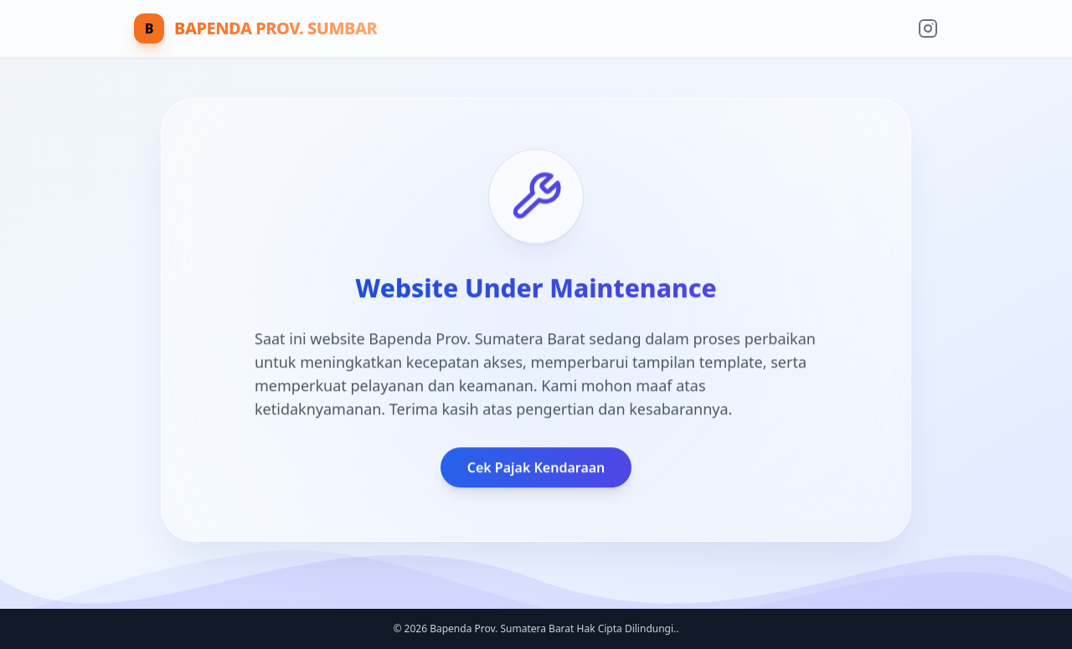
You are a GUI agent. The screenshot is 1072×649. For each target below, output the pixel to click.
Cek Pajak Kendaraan (536, 468)
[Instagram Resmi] (928, 28)
